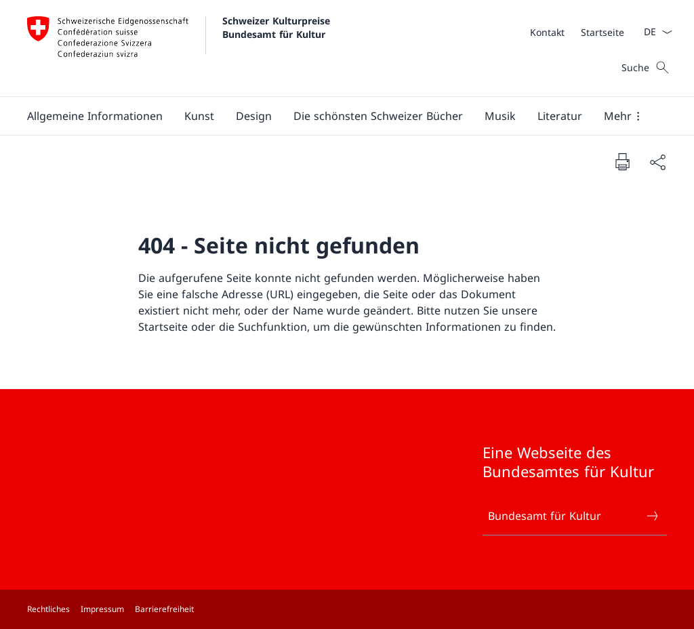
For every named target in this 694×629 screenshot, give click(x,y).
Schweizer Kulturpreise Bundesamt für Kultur (277, 27)
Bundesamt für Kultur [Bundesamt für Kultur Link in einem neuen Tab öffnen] (574, 516)
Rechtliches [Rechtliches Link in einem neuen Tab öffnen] (48, 609)
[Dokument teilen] (657, 162)
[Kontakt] (547, 32)
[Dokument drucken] (622, 161)
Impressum (102, 609)
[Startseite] (602, 32)
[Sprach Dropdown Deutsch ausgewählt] (653, 31)
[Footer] (347, 609)
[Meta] (577, 31)
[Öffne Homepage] (180, 48)
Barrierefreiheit (164, 609)
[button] (95, 116)
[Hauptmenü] (336, 116)
